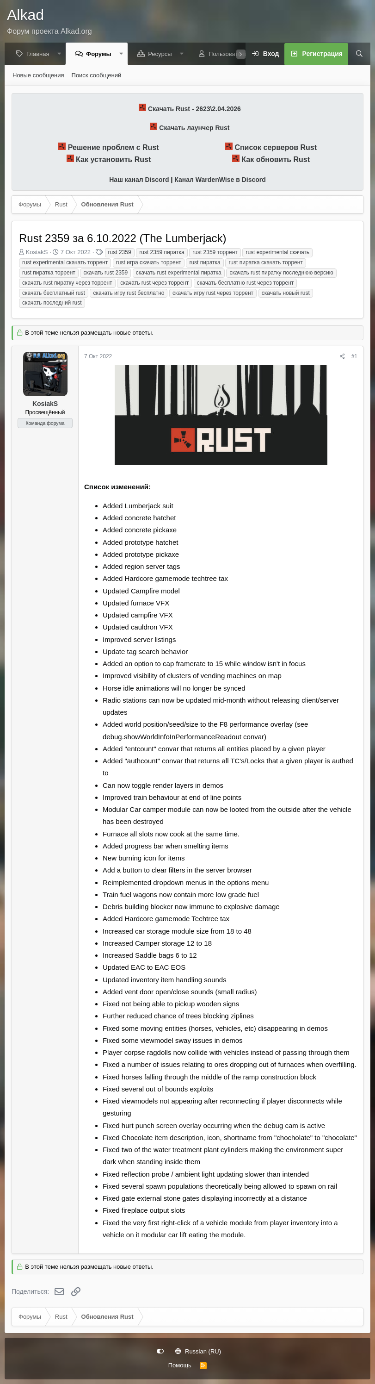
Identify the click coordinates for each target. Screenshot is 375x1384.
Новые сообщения (38, 75)
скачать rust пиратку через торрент (67, 283)
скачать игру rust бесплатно (128, 293)
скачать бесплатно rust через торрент (245, 283)
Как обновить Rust (275, 160)
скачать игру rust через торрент (212, 293)
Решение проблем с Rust (113, 148)
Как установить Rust (113, 160)
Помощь (179, 1365)
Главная (40, 54)
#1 (354, 357)
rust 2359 (119, 252)
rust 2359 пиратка (161, 252)
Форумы (101, 54)
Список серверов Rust (275, 148)
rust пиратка (204, 263)
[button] (61, 54)
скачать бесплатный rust (53, 293)
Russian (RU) (198, 1351)
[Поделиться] (342, 357)
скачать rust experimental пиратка (178, 273)
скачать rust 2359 (105, 273)
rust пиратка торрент (48, 273)
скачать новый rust (286, 293)
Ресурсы (162, 54)
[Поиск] (356, 55)
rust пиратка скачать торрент (265, 263)
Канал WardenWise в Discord (219, 180)
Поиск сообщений (97, 75)
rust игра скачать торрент (148, 263)
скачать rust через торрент (154, 283)
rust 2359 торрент (215, 252)
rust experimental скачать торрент (65, 263)
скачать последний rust (52, 303)
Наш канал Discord (139, 180)
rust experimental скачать (277, 252)
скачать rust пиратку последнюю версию (281, 273)
